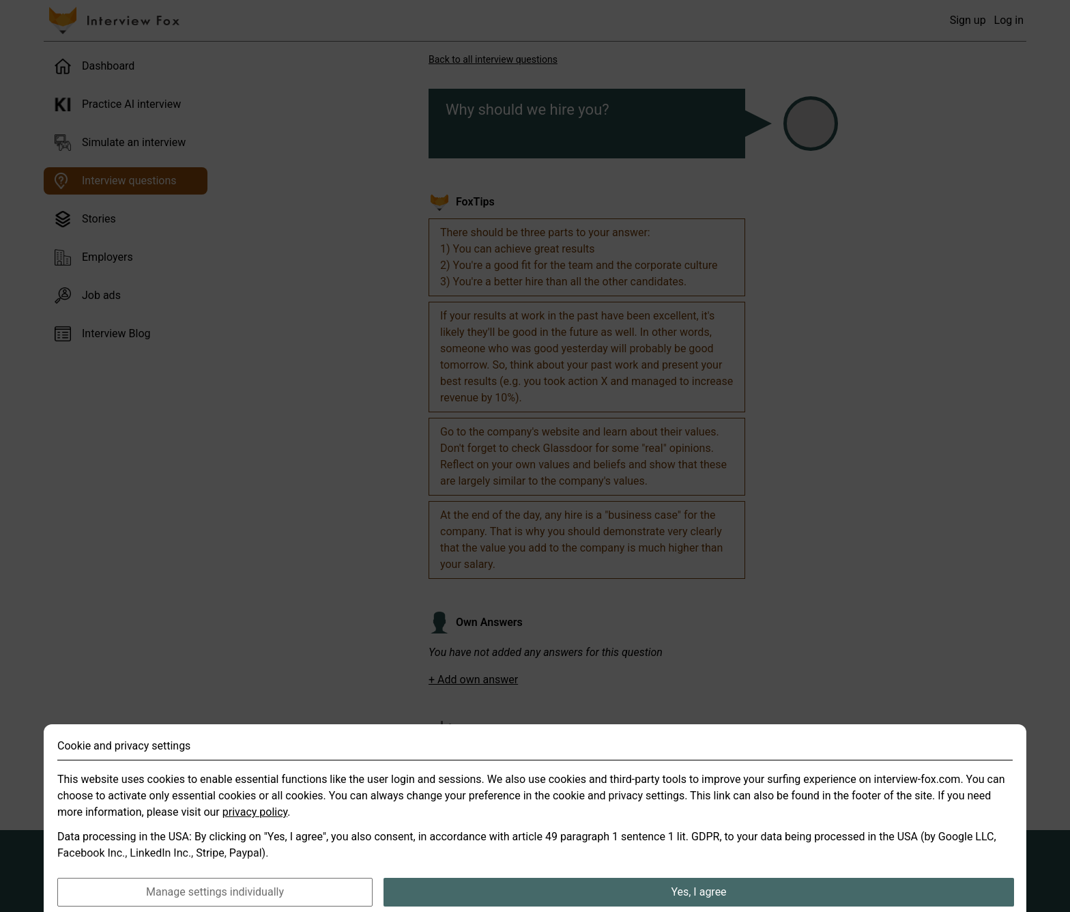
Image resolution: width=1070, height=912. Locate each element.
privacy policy (255, 827)
